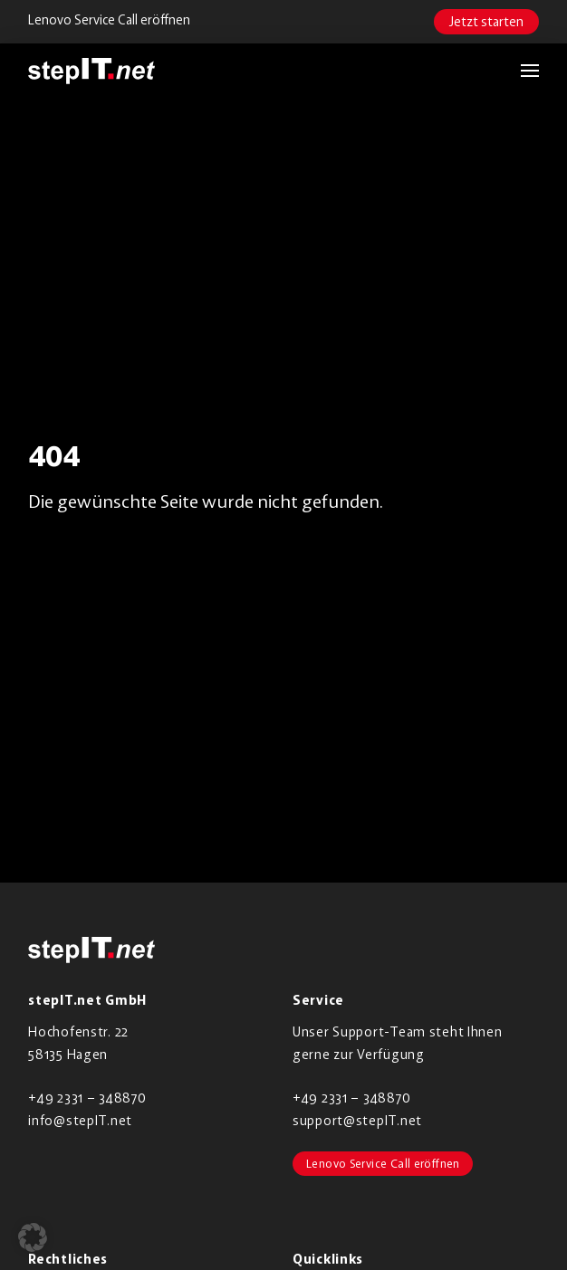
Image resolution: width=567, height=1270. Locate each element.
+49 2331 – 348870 (87, 1097)
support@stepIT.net (357, 1120)
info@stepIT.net (80, 1120)
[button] (521, 70)
